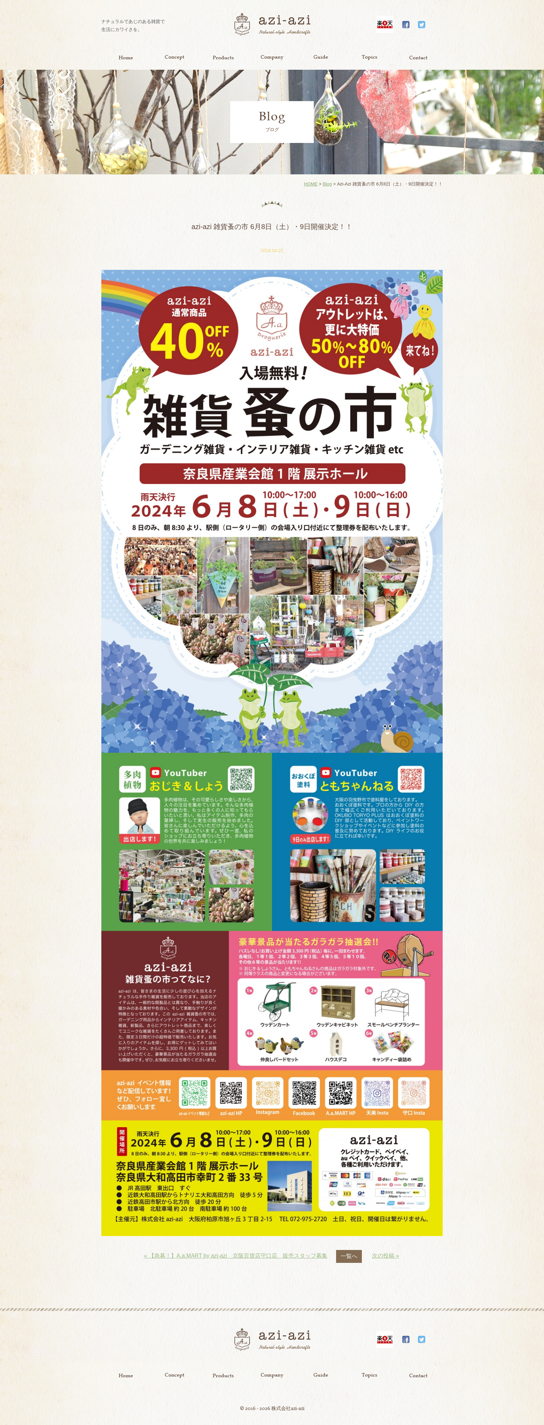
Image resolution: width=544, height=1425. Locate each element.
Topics (369, 57)
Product (223, 57)
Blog (327, 184)
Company (272, 57)
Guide (320, 57)
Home (125, 57)
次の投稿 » (385, 1256)
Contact (418, 57)
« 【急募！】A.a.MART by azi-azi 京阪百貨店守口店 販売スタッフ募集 (235, 1256)
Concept (174, 57)
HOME (311, 184)
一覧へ (349, 1256)
